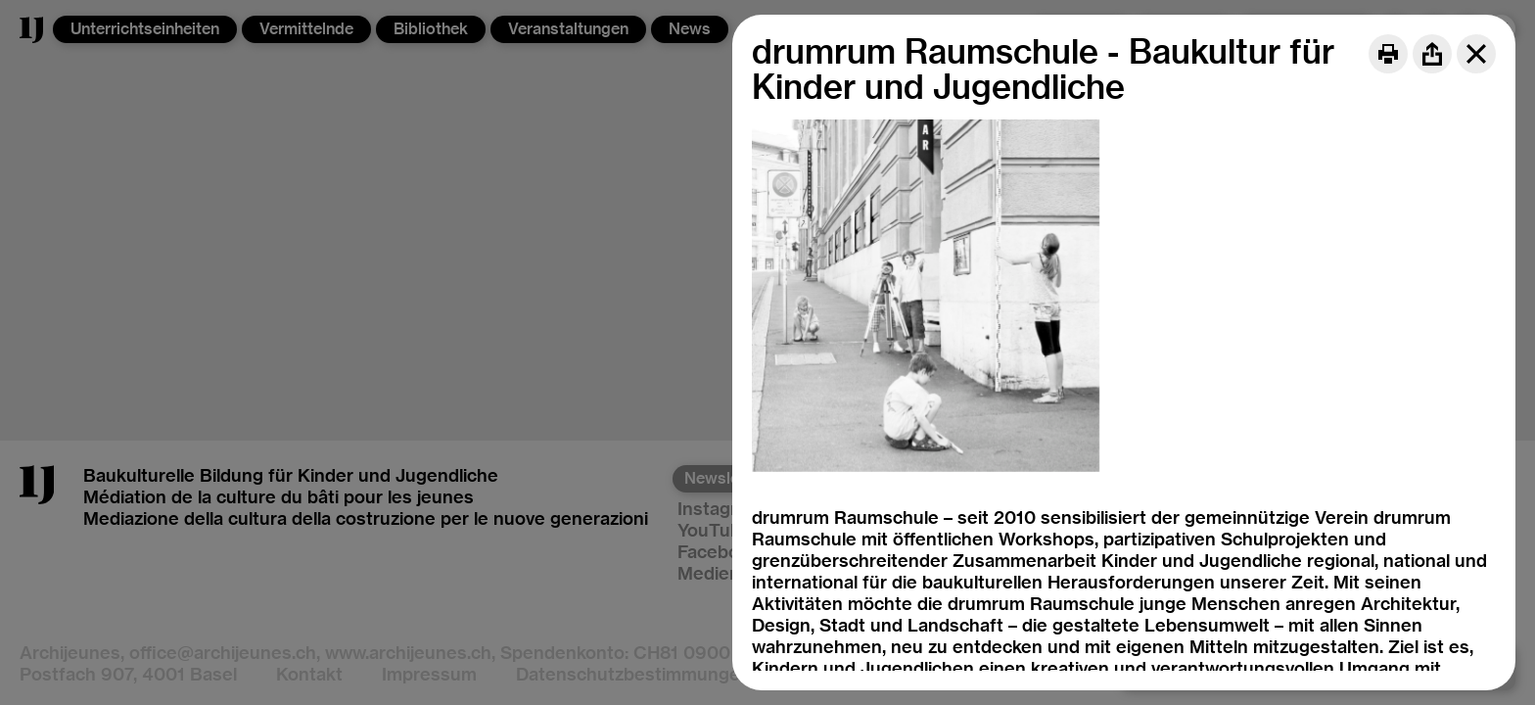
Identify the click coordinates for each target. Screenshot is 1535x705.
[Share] (1432, 53)
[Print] (1388, 53)
